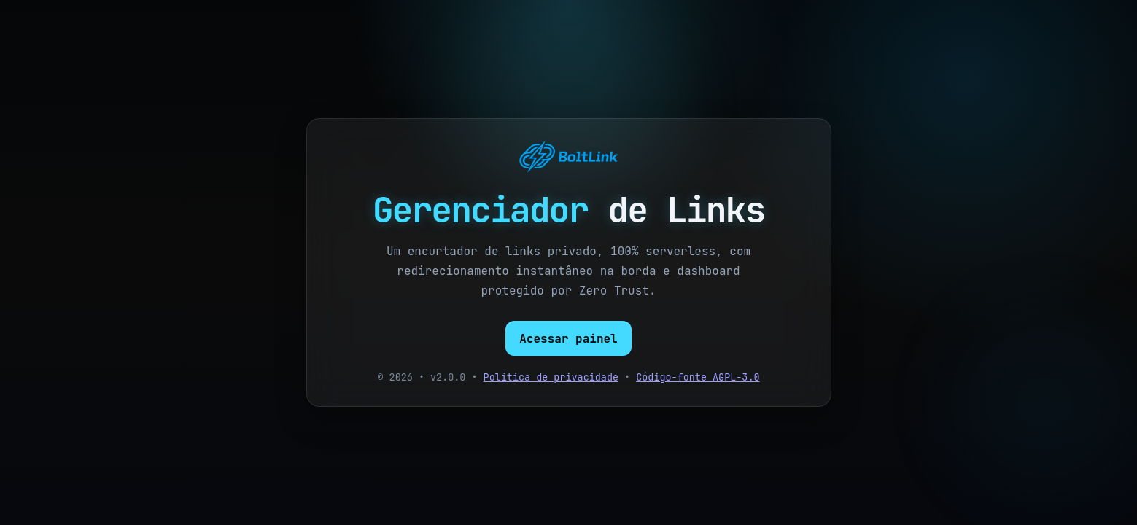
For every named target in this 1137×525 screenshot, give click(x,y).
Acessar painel (568, 338)
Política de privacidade (551, 377)
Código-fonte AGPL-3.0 (697, 377)
